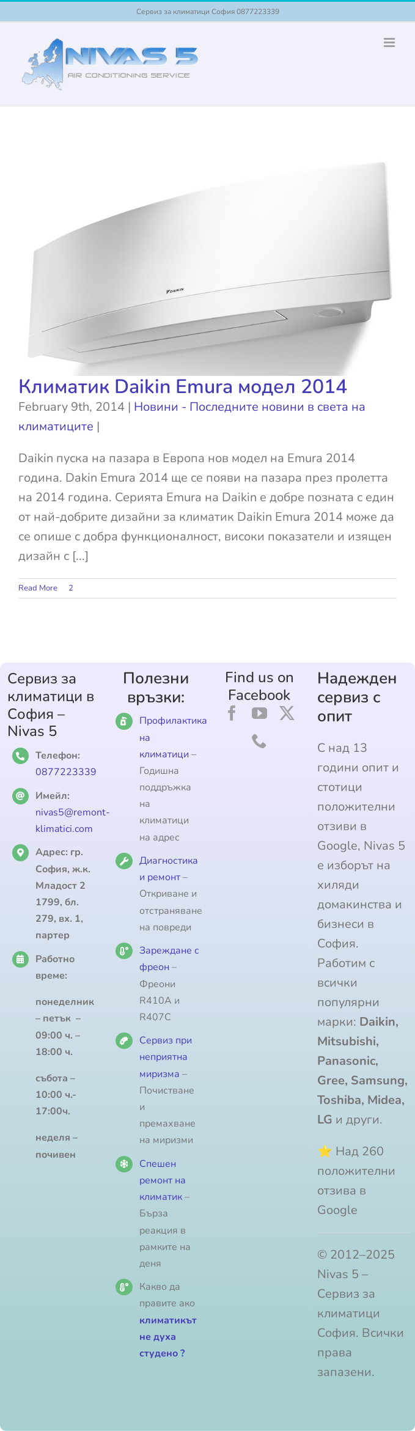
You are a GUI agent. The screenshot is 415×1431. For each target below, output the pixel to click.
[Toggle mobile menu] (390, 42)
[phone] (259, 740)
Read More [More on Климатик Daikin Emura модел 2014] (37, 588)
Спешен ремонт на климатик (162, 1180)
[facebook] (232, 713)
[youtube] (259, 713)
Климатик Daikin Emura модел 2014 (182, 386)
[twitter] (287, 713)
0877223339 (66, 772)
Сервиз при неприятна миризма (165, 1057)
